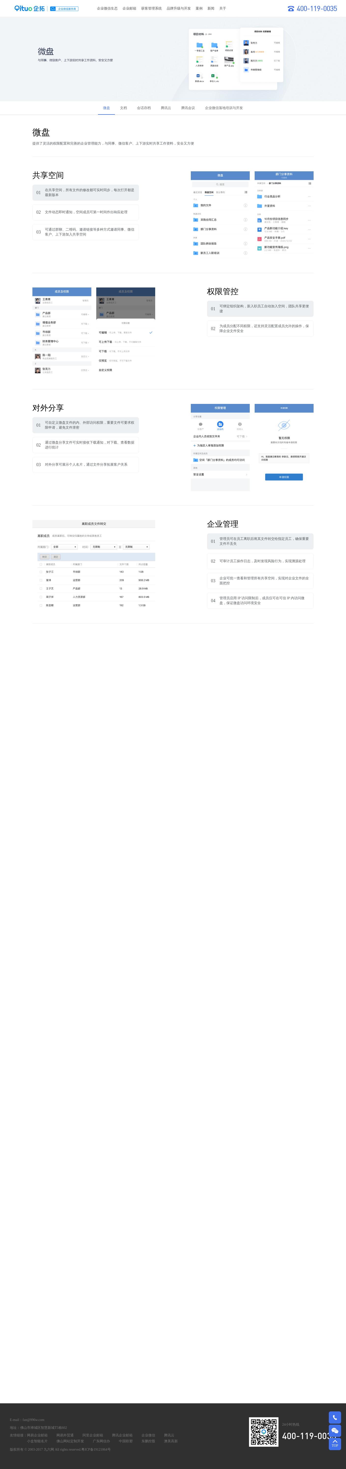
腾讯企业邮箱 (122, 1435)
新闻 (211, 8)
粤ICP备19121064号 (96, 1449)
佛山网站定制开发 (70, 1441)
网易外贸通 (65, 1435)
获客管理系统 (151, 8)
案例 (199, 8)
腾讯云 (169, 1435)
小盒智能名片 (37, 1441)
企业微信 (148, 1435)
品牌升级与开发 (179, 8)
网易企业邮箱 (37, 1435)
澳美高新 (171, 1441)
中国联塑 (126, 1441)
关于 (222, 8)
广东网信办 (101, 1441)
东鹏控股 (148, 1441)
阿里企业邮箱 (93, 1435)
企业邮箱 (129, 8)
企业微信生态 (107, 8)
